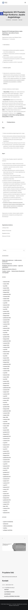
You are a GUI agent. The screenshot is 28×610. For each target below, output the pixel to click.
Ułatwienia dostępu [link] (9, 591)
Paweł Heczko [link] (16, 605)
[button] (25, 2)
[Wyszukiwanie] (14, 250)
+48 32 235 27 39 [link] (9, 584)
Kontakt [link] (6, 589)
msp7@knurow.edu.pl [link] (9, 587)
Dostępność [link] (7, 594)
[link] (1, 13)
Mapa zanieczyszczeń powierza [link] (9, 576)
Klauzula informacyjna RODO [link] (12, 596)
